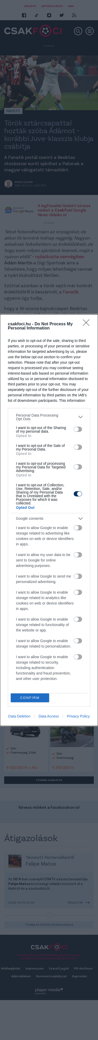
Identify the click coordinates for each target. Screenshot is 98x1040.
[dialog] (49, 520)
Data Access (48, 716)
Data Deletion (19, 716)
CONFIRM (30, 698)
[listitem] (49, 417)
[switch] (78, 429)
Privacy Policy (78, 716)
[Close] (88, 324)
